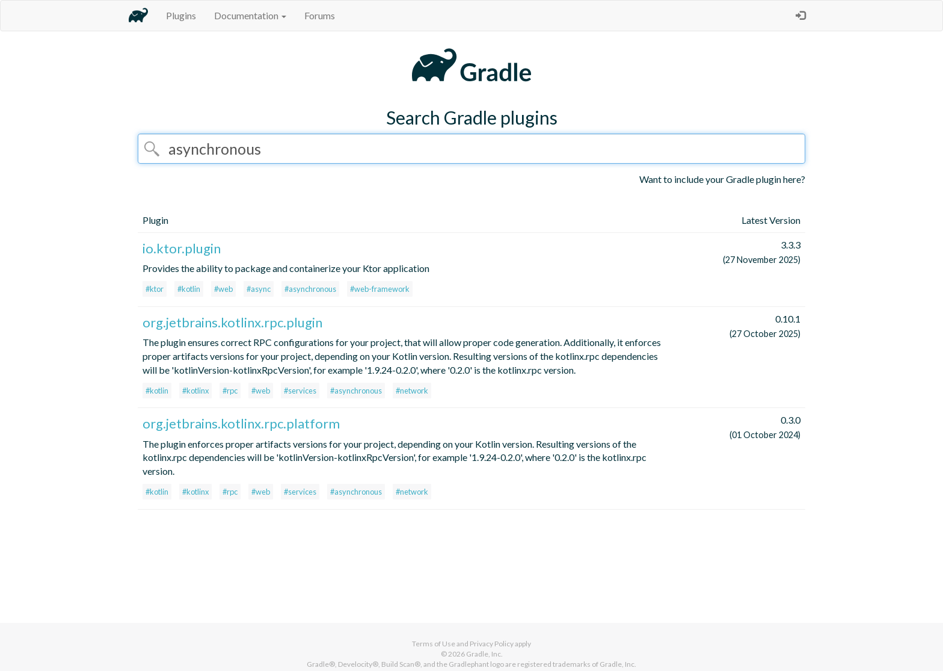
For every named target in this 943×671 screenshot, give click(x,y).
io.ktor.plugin (182, 248)
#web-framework (380, 289)
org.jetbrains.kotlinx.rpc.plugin (232, 322)
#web (223, 289)
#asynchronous (310, 289)
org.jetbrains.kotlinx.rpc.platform (241, 423)
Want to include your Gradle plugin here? (722, 179)
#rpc (230, 390)
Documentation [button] (250, 15)
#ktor (155, 289)
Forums (319, 15)
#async (259, 289)
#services (300, 390)
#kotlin (188, 289)
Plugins (181, 15)
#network (412, 390)
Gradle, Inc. (484, 653)
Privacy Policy (492, 643)
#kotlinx (195, 390)
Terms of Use (433, 643)
